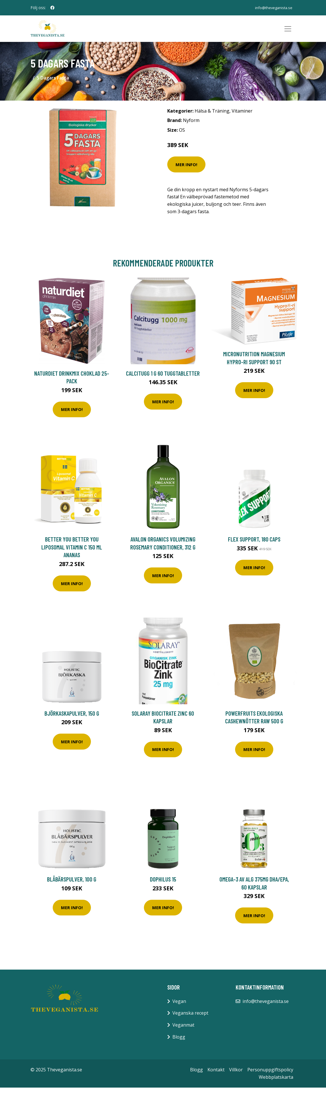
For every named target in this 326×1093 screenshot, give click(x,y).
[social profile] (52, 7)
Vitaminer (242, 116)
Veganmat (183, 1030)
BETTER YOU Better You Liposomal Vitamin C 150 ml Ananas (71, 552)
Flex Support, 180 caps (254, 544)
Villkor (236, 1075)
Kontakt (216, 1075)
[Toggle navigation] (288, 31)
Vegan (179, 1006)
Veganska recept (190, 1018)
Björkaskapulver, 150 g (71, 718)
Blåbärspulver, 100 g (71, 884)
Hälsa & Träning (212, 116)
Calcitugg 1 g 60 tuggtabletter (163, 378)
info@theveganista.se (271, 7)
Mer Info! (186, 169)
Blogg (178, 1042)
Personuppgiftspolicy (270, 1075)
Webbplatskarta (276, 1082)
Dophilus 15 (163, 884)
